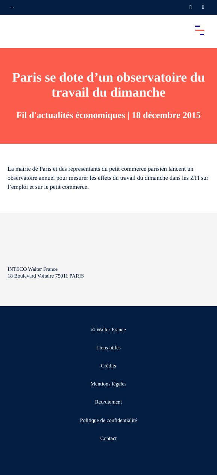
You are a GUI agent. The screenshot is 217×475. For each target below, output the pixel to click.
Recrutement (108, 402)
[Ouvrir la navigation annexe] (12, 7)
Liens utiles (108, 348)
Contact (108, 439)
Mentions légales (108, 384)
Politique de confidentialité (108, 420)
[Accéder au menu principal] (199, 30)
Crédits (108, 366)
